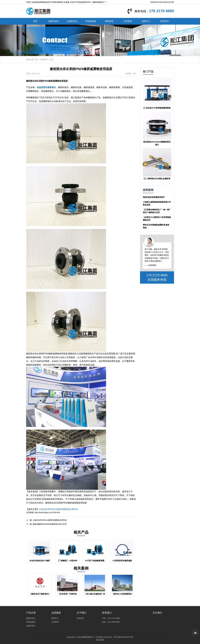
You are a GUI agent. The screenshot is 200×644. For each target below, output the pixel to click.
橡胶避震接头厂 (88, 637)
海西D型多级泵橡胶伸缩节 (154, 197)
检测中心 (146, 21)
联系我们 (164, 21)
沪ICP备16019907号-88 (123, 637)
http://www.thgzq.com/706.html (47, 512)
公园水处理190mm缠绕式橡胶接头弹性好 (58, 509)
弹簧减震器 (90, 21)
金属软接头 (72, 21)
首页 (35, 21)
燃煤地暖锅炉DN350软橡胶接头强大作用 (49, 524)
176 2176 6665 (161, 11)
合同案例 (128, 21)
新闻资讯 (109, 21)
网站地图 (100, 640)
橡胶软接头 (54, 21)
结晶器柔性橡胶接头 (46, 87)
